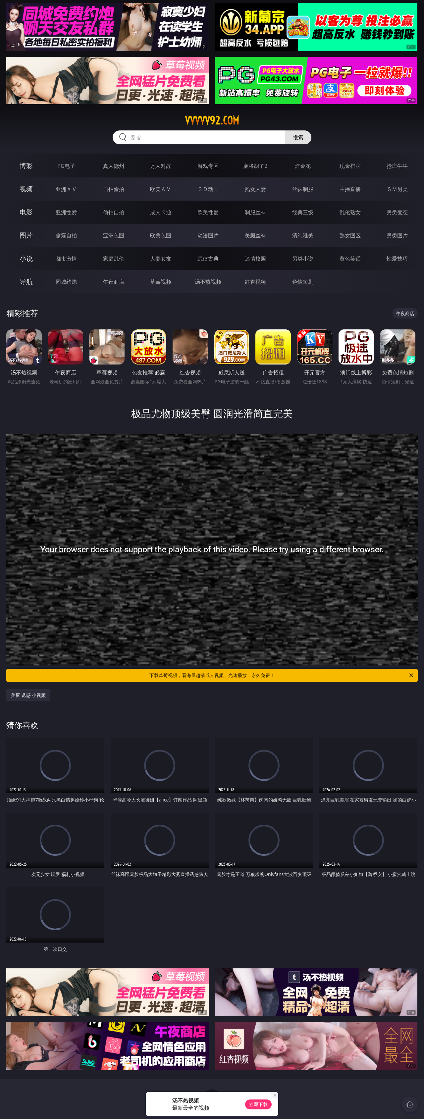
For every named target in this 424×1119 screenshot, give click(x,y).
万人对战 (160, 166)
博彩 (26, 165)
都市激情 (66, 258)
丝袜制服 (302, 189)
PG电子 (66, 166)
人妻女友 (160, 258)
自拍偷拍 (113, 189)
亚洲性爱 (66, 212)
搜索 (298, 137)
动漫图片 (208, 235)
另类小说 (302, 258)
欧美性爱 (208, 212)
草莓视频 (160, 281)
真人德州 (113, 166)
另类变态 (397, 212)
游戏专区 (208, 166)
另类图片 (397, 235)
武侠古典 (208, 258)
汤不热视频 (208, 281)
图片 (26, 235)
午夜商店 (113, 281)
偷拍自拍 (113, 212)
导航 (26, 281)
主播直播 (350, 189)
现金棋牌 (350, 166)
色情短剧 (302, 281)
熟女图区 (350, 235)
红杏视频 (255, 281)
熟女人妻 (255, 189)
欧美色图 (160, 235)
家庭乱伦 (113, 258)
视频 (26, 188)
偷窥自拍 (66, 235)
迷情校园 (255, 258)
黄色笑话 (350, 258)
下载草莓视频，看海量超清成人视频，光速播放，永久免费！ (281, 675)
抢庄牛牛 (397, 166)
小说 (26, 258)
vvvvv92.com (212, 120)
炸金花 (303, 166)
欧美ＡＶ (160, 189)
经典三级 (302, 212)
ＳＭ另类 (397, 189)
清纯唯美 (302, 235)
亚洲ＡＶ (66, 189)
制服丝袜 (255, 212)
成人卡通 (160, 212)
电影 (26, 212)
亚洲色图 (113, 235)
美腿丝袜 (255, 235)
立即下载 (258, 1104)
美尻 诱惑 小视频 (28, 695)
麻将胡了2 (255, 166)
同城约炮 (66, 281)
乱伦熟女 (350, 212)
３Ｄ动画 (208, 189)
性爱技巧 (397, 258)
